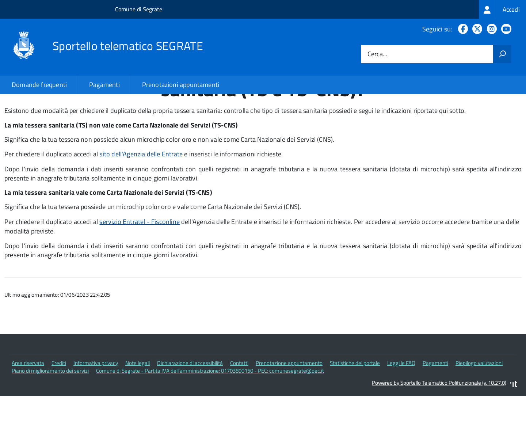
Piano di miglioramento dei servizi (50, 421)
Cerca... (377, 54)
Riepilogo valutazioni (479, 413)
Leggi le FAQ (401, 413)
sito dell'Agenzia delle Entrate (141, 204)
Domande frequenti (39, 85)
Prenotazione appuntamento (289, 413)
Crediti (59, 413)
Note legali (137, 413)
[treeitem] (502, 9)
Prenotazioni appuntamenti (181, 85)
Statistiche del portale (355, 413)
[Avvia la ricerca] (502, 54)
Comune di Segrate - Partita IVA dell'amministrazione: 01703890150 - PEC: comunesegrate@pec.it (210, 421)
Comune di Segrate (138, 9)
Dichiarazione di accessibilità (190, 413)
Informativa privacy (95, 413)
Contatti (239, 413)
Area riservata (28, 413)
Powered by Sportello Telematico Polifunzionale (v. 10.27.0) (439, 432)
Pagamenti (104, 85)
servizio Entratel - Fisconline (139, 271)
